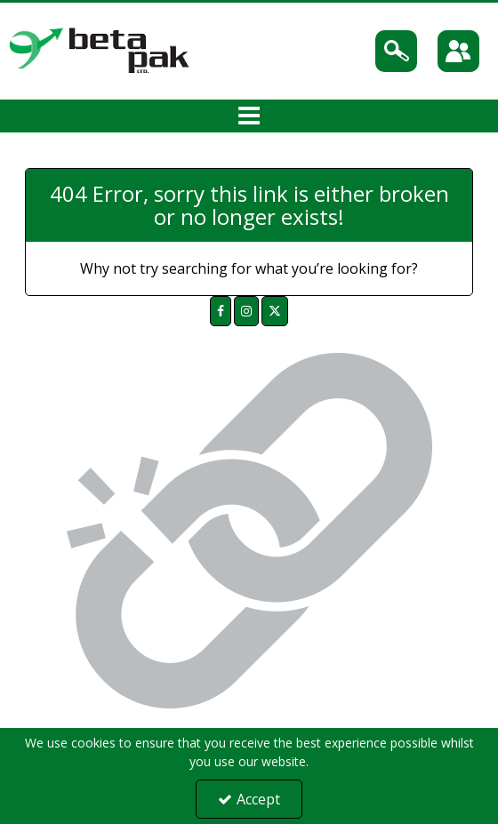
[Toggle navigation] (249, 116)
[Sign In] (458, 51)
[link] (220, 311)
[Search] (396, 51)
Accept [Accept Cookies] (249, 799)
